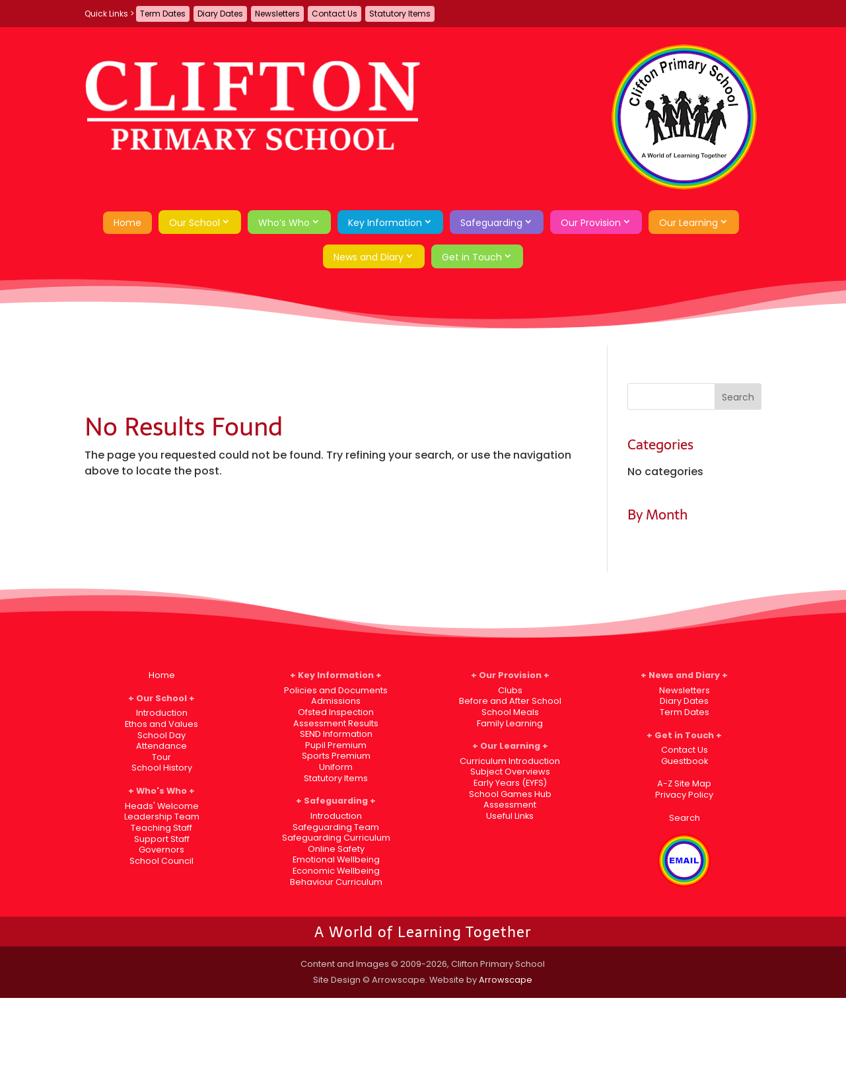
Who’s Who (284, 222)
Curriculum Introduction (510, 761)
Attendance (161, 745)
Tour (161, 757)
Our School (194, 222)
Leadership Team (161, 816)
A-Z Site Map (684, 783)
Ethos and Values (161, 724)
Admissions (336, 700)
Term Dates (163, 13)
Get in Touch (472, 257)
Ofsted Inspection (336, 712)
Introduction (162, 712)
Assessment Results (335, 723)
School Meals (510, 712)
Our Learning (688, 222)
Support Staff (162, 839)
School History (161, 767)
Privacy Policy (684, 794)
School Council (161, 860)
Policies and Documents (336, 690)
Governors (161, 849)
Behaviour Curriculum (336, 882)
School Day (161, 735)
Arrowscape (505, 979)
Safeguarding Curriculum (336, 837)
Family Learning (510, 723)
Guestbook (684, 761)
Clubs (510, 690)
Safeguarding (491, 222)
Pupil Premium (336, 745)
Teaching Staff (161, 827)
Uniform (336, 767)
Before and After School (510, 700)
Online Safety (336, 849)
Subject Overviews (510, 771)
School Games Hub (510, 794)
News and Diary (369, 257)
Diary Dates (220, 13)
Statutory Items (400, 13)
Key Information (385, 222)
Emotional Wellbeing (336, 859)
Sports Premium (336, 755)
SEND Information (336, 734)
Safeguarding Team (336, 827)
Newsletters (277, 13)
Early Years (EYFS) (510, 782)
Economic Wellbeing (336, 870)
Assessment (509, 804)
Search (684, 817)
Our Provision (591, 222)
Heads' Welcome (162, 806)
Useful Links (510, 815)
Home (127, 222)
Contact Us (334, 13)
